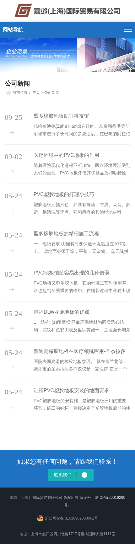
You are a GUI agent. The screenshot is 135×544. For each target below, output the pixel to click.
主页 (36, 92)
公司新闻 (51, 92)
